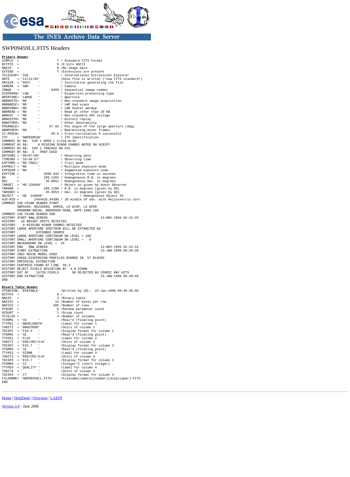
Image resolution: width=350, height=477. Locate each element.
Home (6, 464)
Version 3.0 (10, 473)
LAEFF (56, 464)
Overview (40, 464)
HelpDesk (22, 464)
